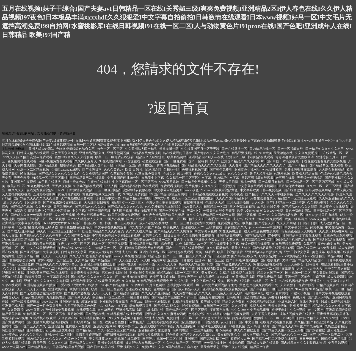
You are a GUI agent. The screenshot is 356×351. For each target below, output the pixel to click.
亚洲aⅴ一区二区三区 (210, 260)
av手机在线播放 (50, 182)
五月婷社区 (75, 314)
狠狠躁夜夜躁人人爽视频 (299, 231)
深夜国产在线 (220, 310)
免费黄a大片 (11, 297)
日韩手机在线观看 (339, 260)
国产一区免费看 (175, 161)
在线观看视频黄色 (225, 190)
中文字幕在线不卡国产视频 (91, 211)
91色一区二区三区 (110, 149)
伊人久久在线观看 (247, 330)
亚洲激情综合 (191, 322)
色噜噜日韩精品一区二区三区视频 (41, 219)
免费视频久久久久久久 (201, 186)
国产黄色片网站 (13, 322)
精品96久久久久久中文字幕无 (57, 264)
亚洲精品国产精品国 (144, 244)
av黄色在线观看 (239, 268)
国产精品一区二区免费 (18, 264)
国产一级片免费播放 (25, 301)
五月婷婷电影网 (44, 194)
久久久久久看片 (31, 334)
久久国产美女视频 (77, 235)
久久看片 (236, 165)
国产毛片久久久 (79, 297)
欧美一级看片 (206, 252)
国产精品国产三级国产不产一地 (174, 297)
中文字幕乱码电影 (56, 277)
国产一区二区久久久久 (30, 326)
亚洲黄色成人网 (13, 305)
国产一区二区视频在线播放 (58, 268)
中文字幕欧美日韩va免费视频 (261, 190)
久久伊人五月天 (86, 161)
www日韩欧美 (272, 169)
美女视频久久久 (236, 227)
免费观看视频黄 (172, 186)
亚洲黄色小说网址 (247, 169)
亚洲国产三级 (236, 157)
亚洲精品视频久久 (92, 153)
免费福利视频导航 (195, 169)
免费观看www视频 (15, 318)
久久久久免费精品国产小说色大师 (211, 215)
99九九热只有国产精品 (145, 227)
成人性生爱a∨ (337, 330)
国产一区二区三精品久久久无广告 (187, 256)
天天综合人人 (129, 260)
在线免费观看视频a (41, 190)
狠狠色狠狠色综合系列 (76, 227)
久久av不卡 (240, 305)
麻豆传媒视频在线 (115, 272)
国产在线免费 (271, 260)
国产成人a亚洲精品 (21, 231)
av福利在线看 (128, 264)
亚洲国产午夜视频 (24, 182)
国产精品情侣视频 (126, 293)
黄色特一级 (147, 264)
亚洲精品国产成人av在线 (207, 157)
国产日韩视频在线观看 (120, 334)
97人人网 (111, 186)
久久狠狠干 (288, 285)
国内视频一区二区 (298, 272)
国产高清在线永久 (244, 256)
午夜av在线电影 (99, 182)
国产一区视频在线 (290, 149)
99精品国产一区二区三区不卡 (44, 314)
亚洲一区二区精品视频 (33, 169)
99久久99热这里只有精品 (126, 318)
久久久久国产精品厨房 (232, 198)
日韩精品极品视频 (334, 338)
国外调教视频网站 (318, 190)
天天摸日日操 (229, 182)
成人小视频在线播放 (154, 223)
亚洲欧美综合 (58, 289)
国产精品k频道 (255, 235)
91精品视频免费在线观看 (238, 272)
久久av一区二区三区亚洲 (324, 186)
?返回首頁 (178, 108)
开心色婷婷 (223, 330)
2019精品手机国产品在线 (294, 239)
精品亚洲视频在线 (245, 153)
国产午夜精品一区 (263, 289)
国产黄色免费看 (221, 169)
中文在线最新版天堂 (41, 248)
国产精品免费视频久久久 (199, 182)
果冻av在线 (89, 301)
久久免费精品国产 (95, 173)
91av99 (60, 190)
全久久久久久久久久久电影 (315, 194)
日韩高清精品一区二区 (257, 239)
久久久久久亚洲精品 (156, 293)
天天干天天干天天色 (32, 289)
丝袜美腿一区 (169, 149)
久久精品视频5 (318, 202)
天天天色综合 (294, 264)
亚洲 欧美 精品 (300, 305)
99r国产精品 (158, 194)
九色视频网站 (186, 244)
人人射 (145, 260)
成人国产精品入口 (256, 334)
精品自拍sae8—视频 (137, 198)
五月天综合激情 (238, 202)
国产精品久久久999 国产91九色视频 (297, 326)
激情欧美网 (33, 277)
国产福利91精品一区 (214, 338)
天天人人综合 (241, 248)
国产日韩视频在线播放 (242, 260)
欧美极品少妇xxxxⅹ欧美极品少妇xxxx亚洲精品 (292, 256)
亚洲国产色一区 (28, 256)
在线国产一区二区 (217, 305)
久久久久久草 (58, 343)
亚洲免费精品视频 (270, 277)
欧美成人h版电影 (101, 252)
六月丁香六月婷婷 (264, 314)
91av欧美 (265, 153)
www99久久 (83, 248)
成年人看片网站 (277, 293)
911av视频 (184, 173)
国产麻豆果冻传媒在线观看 (63, 202)
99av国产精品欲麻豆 (115, 285)
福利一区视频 (247, 215)
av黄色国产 (137, 322)
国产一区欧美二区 (331, 334)
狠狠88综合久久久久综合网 (74, 157)
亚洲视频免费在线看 (114, 301)
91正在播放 (222, 256)
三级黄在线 (214, 227)
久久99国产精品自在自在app (178, 347)
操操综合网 (236, 343)
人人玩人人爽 (167, 264)
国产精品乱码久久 (167, 305)
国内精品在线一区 (262, 149)
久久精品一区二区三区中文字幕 (189, 178)
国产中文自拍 (249, 322)
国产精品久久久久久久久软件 (60, 173)
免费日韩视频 (338, 343)
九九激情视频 (186, 326)
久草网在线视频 (25, 165)
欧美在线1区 (16, 186)
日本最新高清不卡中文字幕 (176, 268)
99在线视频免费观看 (287, 244)
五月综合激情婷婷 (292, 186)
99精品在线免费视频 (147, 153)
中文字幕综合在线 (336, 281)
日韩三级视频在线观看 (257, 178)
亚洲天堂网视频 (118, 153)
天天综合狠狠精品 (332, 169)
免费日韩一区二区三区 (183, 318)
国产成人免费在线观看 (263, 343)
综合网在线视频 (255, 297)
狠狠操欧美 (68, 165)
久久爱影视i (15, 310)
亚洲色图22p (35, 330)
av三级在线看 (285, 178)
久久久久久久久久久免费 (110, 239)
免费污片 (299, 297)
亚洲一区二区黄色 (298, 277)
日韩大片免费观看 (151, 334)
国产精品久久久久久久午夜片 (41, 235)
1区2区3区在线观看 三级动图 (38, 227)
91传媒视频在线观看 (88, 186)
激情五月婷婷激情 (162, 277)
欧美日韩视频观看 (230, 252)
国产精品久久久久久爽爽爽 (173, 231)
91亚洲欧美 (33, 202)
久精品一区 (171, 169)
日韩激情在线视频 (80, 190)
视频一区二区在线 (170, 338)
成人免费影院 (337, 277)
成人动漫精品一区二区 (336, 223)
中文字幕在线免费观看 (110, 227)
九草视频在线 (154, 310)
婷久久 (215, 161)
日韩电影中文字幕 (74, 252)
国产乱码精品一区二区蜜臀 (286, 202)
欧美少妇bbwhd (248, 211)
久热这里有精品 (336, 326)
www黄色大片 (192, 206)
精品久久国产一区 (270, 272)
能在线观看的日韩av (178, 153)
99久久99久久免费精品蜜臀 (250, 310)
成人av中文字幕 (116, 305)
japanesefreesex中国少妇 (266, 227)
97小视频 (274, 235)
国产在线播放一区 (234, 149)
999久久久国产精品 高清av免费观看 (27, 157)
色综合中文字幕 (76, 338)
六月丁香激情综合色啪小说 (84, 305)
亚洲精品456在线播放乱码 (264, 252)
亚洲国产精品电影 (148, 256)
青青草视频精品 (168, 165)
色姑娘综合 (161, 289)
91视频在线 (211, 322)
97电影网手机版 (13, 272)
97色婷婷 (172, 334)
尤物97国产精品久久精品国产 (303, 260)
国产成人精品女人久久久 (85, 219)
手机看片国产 (81, 239)
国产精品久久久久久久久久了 (265, 165)
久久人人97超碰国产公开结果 (90, 256)
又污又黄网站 (63, 206)
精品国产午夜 (260, 347)
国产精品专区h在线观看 (326, 165)
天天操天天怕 (278, 305)
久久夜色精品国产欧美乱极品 (164, 215)
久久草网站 (106, 310)
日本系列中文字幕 (217, 219)
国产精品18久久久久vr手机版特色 (269, 194)
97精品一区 (260, 281)
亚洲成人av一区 (126, 252)
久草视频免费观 (122, 173)
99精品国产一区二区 (109, 248)
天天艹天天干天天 (310, 268)
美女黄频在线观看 (326, 272)
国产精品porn (86, 330)
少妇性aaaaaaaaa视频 (66, 169)
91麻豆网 (319, 277)
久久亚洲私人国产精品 (141, 149)
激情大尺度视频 (261, 173)
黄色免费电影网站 (298, 211)
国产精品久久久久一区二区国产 (294, 334)
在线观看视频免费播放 (337, 264)
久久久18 (9, 268)
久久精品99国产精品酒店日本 (96, 260)
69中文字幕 (162, 198)
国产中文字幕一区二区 (52, 239)
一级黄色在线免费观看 (219, 211)
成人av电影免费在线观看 (262, 231)
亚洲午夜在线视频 (235, 347)
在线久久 (169, 173)
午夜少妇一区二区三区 (74, 244)
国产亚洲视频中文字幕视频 (40, 252)
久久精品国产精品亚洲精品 (314, 322)
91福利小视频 (301, 293)
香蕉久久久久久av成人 (210, 173)
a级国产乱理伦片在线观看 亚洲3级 (96, 281)
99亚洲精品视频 (244, 277)
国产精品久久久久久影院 (300, 206)
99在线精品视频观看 (268, 264)
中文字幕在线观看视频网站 (257, 186)
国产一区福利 (198, 161)
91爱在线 (64, 285)
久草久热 (233, 239)
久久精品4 (214, 314)
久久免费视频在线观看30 (163, 206)
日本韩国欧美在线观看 (39, 244)
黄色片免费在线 (69, 194)
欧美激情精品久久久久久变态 (103, 231)
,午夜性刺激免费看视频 (58, 310)
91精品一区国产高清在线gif (135, 165)
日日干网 (40, 343)
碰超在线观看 (152, 161)
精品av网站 (335, 256)
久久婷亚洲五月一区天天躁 (200, 149)
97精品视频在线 (328, 285)
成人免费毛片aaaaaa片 (215, 277)
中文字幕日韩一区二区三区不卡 (135, 182)
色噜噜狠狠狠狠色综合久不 (76, 149)
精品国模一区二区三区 (128, 202)
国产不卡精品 (298, 165)
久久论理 (182, 281)
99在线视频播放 (141, 305)
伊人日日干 (228, 322)
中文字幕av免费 (206, 231)
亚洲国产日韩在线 (180, 260)
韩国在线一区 (93, 223)
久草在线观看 (12, 285)
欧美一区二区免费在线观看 (115, 157)
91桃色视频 (237, 326)
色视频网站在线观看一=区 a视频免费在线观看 (40, 161)
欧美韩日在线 (79, 289)
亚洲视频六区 (288, 301)
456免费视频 (327, 248)
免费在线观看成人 (263, 198)
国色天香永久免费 (64, 153)
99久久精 (129, 281)
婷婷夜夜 (237, 194)
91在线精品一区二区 (335, 153)
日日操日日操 (308, 223)
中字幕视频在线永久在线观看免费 (116, 235)
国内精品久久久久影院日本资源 (304, 343)
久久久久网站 (287, 223)
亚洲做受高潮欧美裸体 (333, 314)
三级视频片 (227, 186)
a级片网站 (159, 260)
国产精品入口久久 (82, 343)
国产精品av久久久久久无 (126, 206)
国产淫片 (148, 338)
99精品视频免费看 (237, 314)
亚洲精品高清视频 (230, 235)
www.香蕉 (33, 310)
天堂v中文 (194, 211)
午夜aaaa (136, 301)
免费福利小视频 (279, 297)
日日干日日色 (309, 338)
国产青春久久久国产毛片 (212, 153)
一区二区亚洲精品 (108, 190)
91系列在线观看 (33, 297)
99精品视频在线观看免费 (155, 281)
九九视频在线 (56, 297)
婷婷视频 (317, 227)
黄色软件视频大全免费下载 (102, 194)
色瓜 (274, 281)
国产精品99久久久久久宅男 (325, 149)
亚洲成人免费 (155, 318)
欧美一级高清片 (296, 219)
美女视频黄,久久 (229, 334)
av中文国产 (316, 310)
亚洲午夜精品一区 (153, 252)
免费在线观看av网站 (92, 215)
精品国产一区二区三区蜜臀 (297, 198)
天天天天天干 (102, 293)
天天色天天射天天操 (228, 293)
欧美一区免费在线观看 (234, 281)
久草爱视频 (282, 173)
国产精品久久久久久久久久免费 (37, 198)
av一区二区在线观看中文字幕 (218, 244)
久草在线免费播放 (148, 173)
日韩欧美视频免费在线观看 (144, 248)
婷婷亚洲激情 (242, 318)
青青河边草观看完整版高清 (295, 157)
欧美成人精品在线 (305, 173)
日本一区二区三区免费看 (110, 244)
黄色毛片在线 (184, 239)
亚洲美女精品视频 (110, 343)
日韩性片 (313, 264)
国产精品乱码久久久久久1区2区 (204, 165)
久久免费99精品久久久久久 (192, 293)
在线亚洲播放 (309, 301)
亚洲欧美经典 (341, 219)
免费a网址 (149, 347)
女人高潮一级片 (258, 326)
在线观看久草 (86, 310)
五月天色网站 (156, 285)
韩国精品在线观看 (261, 157)
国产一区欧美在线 (172, 211)
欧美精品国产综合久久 (258, 223)
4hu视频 (17, 281)
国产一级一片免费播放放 (45, 305)
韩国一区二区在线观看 (121, 223)
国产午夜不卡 (187, 277)
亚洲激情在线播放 (85, 285)
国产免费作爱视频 (77, 293)
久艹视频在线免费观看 (77, 198)
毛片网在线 (180, 330)
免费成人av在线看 (79, 326)
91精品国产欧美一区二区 (327, 289)
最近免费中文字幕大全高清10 (49, 211)
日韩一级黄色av (74, 182)
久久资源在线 (68, 318)
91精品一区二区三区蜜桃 (50, 178)
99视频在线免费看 (127, 338)
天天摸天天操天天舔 (85, 272)
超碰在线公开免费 (23, 260)
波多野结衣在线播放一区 (143, 343)
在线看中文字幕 (153, 178)
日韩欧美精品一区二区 (87, 322)
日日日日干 (172, 235)
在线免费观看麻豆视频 (276, 322)
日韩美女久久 (152, 235)
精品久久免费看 (234, 301)
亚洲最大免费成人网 (210, 239)
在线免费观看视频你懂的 (220, 285)
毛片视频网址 (255, 293)
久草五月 (309, 244)
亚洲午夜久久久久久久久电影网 (47, 281)
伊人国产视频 (123, 211)
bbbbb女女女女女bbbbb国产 (62, 223)
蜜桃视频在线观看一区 (183, 285)
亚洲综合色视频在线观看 (98, 264)
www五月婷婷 (169, 182)
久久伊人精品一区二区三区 (182, 343)
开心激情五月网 (146, 211)
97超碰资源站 (192, 305)
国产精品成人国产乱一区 (96, 165)
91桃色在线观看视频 (338, 235)
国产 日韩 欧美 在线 (101, 347)
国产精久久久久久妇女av (198, 334)
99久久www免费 (272, 211)
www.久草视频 (123, 256)
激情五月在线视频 (212, 297)
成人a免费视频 (65, 215)
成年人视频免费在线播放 (297, 314)
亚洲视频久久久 (128, 347)
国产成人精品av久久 (186, 289)
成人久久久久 (13, 202)
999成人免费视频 (135, 194)
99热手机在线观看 (158, 301)
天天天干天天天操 (55, 256)
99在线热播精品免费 (294, 281)
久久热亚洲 (43, 206)
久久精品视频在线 (93, 318)
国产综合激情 (294, 190)
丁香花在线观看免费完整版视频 (324, 161)
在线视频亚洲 (194, 202)
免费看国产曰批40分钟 (123, 178)
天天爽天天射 (210, 347)
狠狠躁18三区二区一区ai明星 (274, 318)
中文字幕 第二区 (296, 227)
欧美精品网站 (177, 157)
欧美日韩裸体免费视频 (124, 215)
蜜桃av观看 (248, 182)
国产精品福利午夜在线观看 (139, 186)
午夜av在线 (66, 248)
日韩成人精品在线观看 (33, 153)
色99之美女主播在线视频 (164, 202)
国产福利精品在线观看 (329, 239)
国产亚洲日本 (92, 169)
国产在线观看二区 (139, 219)
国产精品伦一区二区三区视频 (187, 310)
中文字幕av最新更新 (168, 190)
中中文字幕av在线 (338, 268)
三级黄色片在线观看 (334, 206)
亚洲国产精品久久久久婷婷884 (243, 161)
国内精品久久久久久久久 (45, 338)
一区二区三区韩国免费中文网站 (193, 223)
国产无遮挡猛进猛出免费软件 (41, 293)
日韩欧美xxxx (27, 268)
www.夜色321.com (198, 190)
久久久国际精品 (218, 248)
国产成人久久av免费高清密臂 (32, 215)
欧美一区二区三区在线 (107, 289)
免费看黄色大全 (229, 223)
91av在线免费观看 (270, 219)
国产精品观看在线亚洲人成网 (274, 248)
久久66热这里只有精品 (322, 215)
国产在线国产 (307, 248)
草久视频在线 (96, 314)
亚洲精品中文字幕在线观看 (21, 223)
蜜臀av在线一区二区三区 (56, 260)
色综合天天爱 (215, 202)
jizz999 (345, 318)
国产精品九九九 (39, 347)
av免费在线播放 (215, 343)
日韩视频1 (234, 297)
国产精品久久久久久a (90, 206)
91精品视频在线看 (186, 301)
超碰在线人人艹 (193, 227)
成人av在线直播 (244, 219)
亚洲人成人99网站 (41, 149)
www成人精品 (319, 219)
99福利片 (20, 211)
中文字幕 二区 (128, 326)
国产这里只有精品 (271, 182)
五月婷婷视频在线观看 (163, 322)
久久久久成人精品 (139, 231)
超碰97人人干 (241, 338)
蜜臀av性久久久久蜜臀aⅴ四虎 (166, 314)
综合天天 (167, 244)
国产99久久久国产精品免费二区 (281, 215)
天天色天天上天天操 (216, 318)
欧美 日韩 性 (134, 169)
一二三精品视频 (202, 330)
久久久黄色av (114, 169)
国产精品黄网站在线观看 (87, 178)
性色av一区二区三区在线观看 (274, 268)
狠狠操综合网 (145, 268)
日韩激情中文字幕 (108, 198)
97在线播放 (28, 173)
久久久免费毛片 (306, 153)
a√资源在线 (132, 161)
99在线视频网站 (111, 161)
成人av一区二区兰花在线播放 (193, 198)
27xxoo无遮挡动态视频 (18, 239)
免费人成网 (258, 305)
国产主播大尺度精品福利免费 (48, 322)
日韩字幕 (9, 227)
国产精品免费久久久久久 (234, 264)
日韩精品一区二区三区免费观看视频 (230, 206)
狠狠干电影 (280, 310)
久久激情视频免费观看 (198, 235)
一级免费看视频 (138, 297)
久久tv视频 (298, 310)
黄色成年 (319, 252)
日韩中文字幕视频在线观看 (332, 293)
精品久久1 (196, 219)
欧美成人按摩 (211, 301)
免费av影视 (306, 285)
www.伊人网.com (14, 347)
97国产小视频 (115, 219)
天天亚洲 (258, 202)
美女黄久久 (209, 272)
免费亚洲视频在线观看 (300, 169)
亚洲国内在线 (70, 301)
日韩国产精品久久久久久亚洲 (318, 318)
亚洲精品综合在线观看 (154, 330)
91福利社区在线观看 (213, 326)
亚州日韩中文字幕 (297, 252)
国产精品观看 (49, 165)
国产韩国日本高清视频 (283, 161)
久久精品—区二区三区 (170, 219)
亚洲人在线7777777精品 (157, 326)
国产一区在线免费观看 (117, 268)
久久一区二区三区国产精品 (117, 330)
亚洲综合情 (56, 326)
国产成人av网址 (319, 297)
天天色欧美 (22, 178)
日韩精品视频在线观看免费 (209, 194)
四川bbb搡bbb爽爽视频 (131, 277)
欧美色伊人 (171, 227)
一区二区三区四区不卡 (64, 231)
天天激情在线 (283, 153)
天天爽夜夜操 (62, 186)
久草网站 (138, 285)
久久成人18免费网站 (334, 231)
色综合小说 (196, 314)
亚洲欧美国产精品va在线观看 (48, 272)
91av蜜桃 (301, 289)
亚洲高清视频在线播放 (39, 285)
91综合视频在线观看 (256, 244)
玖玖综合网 (153, 169)
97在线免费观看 (231, 231)
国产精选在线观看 (181, 252)
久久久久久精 (238, 173)
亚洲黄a (316, 281)
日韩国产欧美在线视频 (68, 347)
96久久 (41, 231)
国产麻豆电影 (89, 268)
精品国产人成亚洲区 (151, 157)
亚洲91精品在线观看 (262, 301)
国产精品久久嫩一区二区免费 (283, 330)
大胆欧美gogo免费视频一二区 (151, 239)
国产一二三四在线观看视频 (185, 248)
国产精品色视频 (22, 206)
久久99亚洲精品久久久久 (336, 198)
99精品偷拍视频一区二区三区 (178, 272)
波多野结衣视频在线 (137, 190)
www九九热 (50, 301)
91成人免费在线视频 (336, 301)
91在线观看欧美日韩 (212, 268)
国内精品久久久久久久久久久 (92, 277)
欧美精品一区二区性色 (108, 297)
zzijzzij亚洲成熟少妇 (60, 330)
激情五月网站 (178, 194)
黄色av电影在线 (329, 244)
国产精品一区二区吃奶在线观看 (275, 338)
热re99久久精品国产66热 (196, 264)
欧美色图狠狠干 (116, 322)
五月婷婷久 (286, 289)
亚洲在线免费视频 (142, 272)
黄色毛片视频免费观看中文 (259, 285)
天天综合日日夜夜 (97, 202)
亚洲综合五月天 (327, 157)
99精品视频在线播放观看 (125, 314)
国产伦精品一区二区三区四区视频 (310, 182)
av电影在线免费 (269, 206)
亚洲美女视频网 (105, 326)
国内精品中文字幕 (226, 178)
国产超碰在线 (316, 330)
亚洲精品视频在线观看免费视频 (225, 289)
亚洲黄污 (191, 338)
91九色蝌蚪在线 (39, 186)
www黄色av (10, 334)
